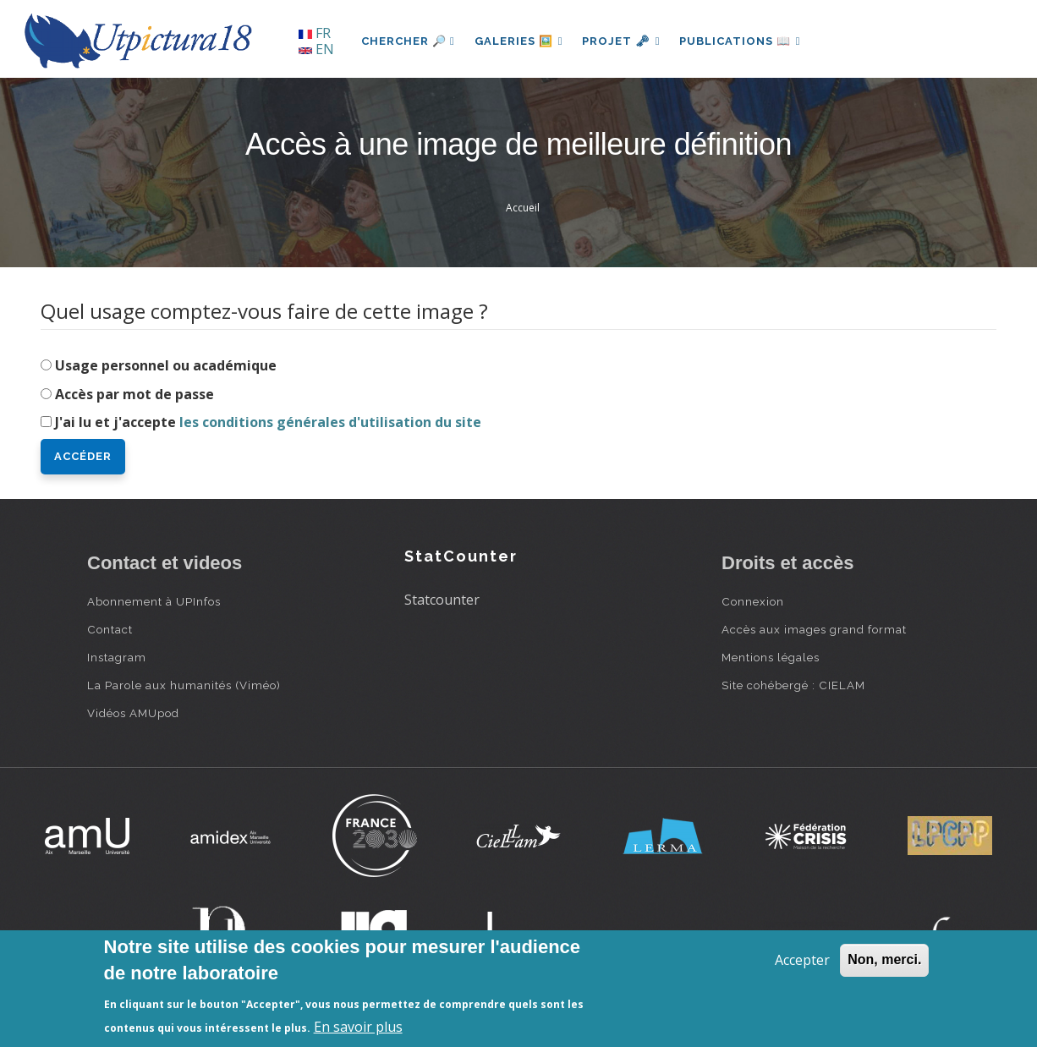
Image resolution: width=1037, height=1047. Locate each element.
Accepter (802, 960)
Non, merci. (884, 959)
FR (315, 33)
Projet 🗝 (623, 41)
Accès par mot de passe (134, 394)
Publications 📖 (743, 41)
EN (316, 49)
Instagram (116, 657)
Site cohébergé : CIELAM (793, 685)
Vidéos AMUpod (133, 713)
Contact (110, 629)
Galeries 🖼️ (519, 41)
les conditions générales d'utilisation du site (330, 422)
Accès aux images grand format (814, 629)
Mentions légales (771, 657)
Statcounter (442, 599)
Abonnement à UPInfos (154, 601)
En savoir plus (358, 1026)
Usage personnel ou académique (166, 365)
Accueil (523, 207)
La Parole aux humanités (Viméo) (184, 685)
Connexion (753, 601)
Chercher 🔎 (408, 41)
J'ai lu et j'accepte (268, 422)
